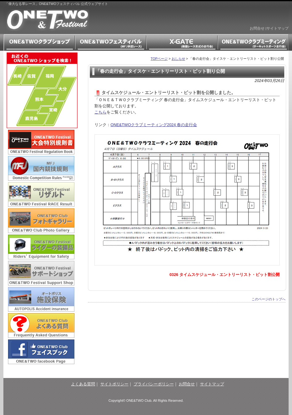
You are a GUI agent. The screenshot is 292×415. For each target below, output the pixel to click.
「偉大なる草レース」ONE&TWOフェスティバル (47, 20)
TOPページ (159, 58)
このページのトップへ (269, 299)
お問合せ (257, 28)
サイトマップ (277, 28)
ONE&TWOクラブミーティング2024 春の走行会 (154, 124)
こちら (100, 112)
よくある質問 (83, 384)
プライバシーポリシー (154, 384)
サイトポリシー (114, 384)
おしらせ (178, 58)
